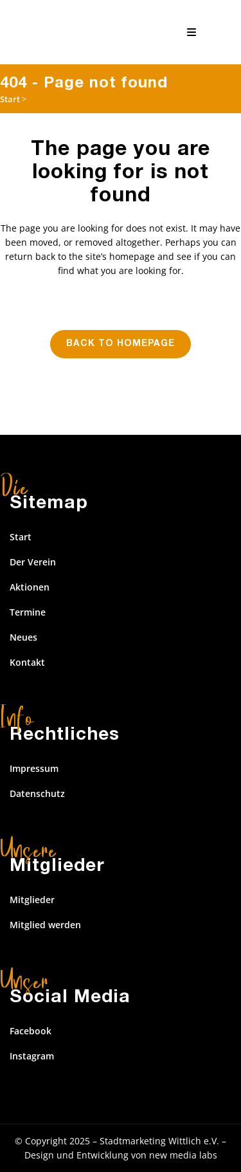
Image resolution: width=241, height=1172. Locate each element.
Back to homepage (120, 344)
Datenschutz (37, 793)
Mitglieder (32, 899)
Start (10, 99)
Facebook (30, 1031)
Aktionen (29, 587)
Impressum (34, 768)
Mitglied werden (45, 925)
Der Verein (33, 562)
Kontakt (27, 662)
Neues (23, 637)
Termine (28, 612)
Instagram (32, 1056)
